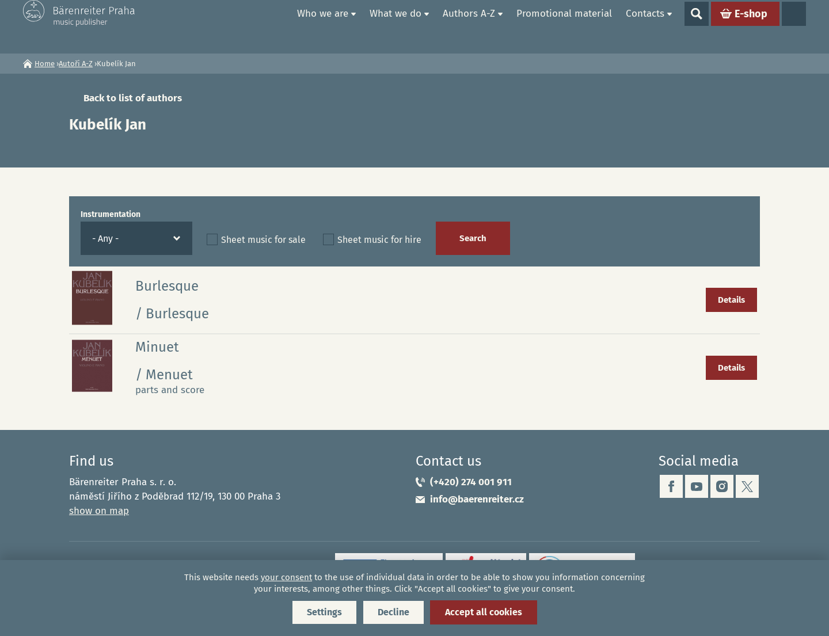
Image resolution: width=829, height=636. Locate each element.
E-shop (751, 26)
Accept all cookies (483, 612)
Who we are (322, 26)
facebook (671, 486)
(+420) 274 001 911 (471, 482)
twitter (747, 486)
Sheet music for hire (379, 239)
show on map (99, 511)
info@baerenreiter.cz (477, 499)
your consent (286, 577)
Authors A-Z (469, 26)
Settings (324, 612)
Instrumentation (110, 214)
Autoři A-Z (76, 63)
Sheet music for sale (263, 239)
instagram (721, 486)
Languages (794, 26)
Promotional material (564, 26)
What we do (395, 26)
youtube (696, 486)
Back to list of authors (132, 98)
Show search (697, 26)
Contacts (645, 26)
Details (731, 300)
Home (277, 26)
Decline (393, 612)
